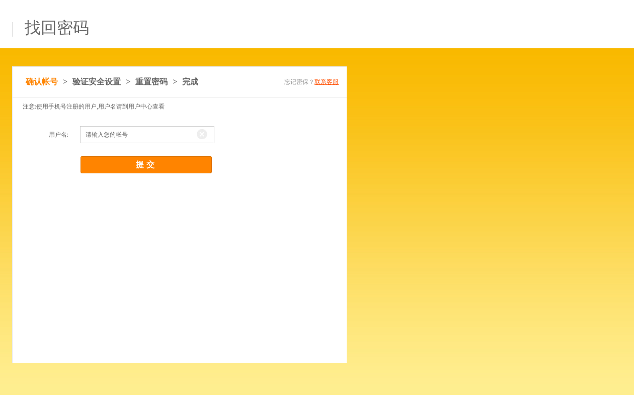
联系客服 (326, 81)
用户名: (58, 134)
